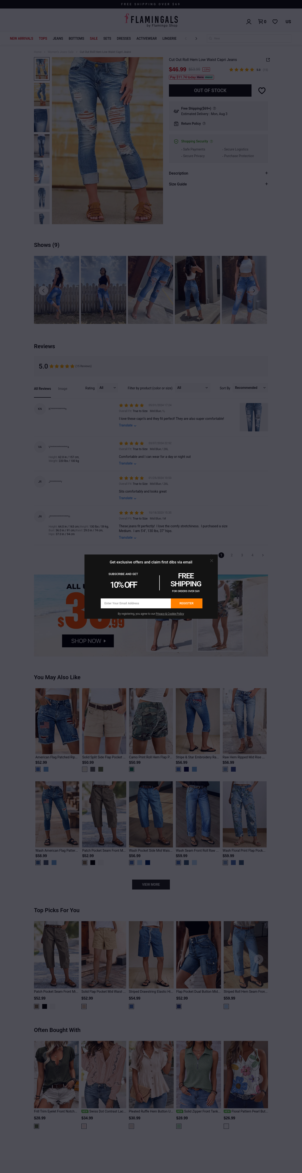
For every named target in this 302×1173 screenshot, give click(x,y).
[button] (212, 560)
